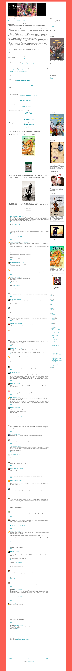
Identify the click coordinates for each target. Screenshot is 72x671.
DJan (11, 383)
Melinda (11, 488)
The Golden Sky (29, 112)
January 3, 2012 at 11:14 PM (18, 596)
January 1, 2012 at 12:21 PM (15, 224)
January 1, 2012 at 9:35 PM (19, 468)
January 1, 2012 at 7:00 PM (18, 434)
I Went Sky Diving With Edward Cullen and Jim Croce (19, 77)
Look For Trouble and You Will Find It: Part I (18, 71)
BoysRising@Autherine (14, 525)
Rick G (11, 397)
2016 (52, 309)
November (53, 316)
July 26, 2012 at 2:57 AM (18, 608)
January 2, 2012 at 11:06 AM (19, 519)
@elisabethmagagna (55, 26)
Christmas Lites (28, 113)
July (52, 321)
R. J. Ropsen (12, 390)
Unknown (11, 269)
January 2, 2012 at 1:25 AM (17, 488)
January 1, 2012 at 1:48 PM (17, 299)
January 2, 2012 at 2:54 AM (18, 511)
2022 (52, 301)
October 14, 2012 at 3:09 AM (18, 625)
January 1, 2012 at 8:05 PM (18, 446)
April (53, 325)
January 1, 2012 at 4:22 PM (17, 372)
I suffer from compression (55, 346)
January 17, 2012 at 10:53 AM (20, 603)
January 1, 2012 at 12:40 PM (24, 242)
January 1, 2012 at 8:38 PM (16, 454)
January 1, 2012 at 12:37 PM (20, 230)
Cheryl (11, 582)
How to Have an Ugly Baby (28, 90)
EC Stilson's (14, 6)
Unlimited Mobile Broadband (22, 613)
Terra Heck (12, 511)
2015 (52, 310)
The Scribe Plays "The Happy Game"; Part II (56, 340)
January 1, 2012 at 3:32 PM (24, 356)
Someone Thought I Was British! (23, 80)
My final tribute (28, 128)
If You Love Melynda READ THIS (56, 330)
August (53, 320)
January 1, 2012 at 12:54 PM (20, 262)
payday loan (16, 621)
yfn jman (11, 299)
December (53, 315)
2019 (52, 305)
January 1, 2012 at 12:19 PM (20, 216)
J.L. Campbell (12, 439)
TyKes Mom (12, 446)
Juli (11, 454)
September (53, 319)
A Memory (53, 345)
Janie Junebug (12, 307)
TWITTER (51, 77)
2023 (52, 300)
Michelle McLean (13, 262)
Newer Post (10, 658)
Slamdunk (12, 480)
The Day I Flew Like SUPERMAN (56, 355)
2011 (52, 368)
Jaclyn (11, 366)
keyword (17, 628)
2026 (52, 296)
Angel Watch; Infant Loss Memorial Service (28, 100)
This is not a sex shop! (28, 58)
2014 (52, 311)
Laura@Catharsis (13, 216)
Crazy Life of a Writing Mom (14, 242)
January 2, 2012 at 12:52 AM (18, 480)
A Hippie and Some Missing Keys (56, 331)
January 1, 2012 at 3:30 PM (18, 348)
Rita (11, 407)
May (52, 324)
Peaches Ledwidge (13, 603)
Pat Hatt (11, 372)
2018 (52, 306)
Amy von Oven (12, 468)
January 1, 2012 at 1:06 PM (16, 285)
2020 (52, 304)
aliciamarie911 (12, 519)
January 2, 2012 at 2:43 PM (18, 531)
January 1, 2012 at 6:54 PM (18, 416)
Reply (11, 221)
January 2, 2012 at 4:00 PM (16, 551)
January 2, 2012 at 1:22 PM (22, 525)
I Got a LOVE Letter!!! (55, 354)
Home (9, 16)
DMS (11, 551)
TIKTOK (51, 78)
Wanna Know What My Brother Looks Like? (28, 95)
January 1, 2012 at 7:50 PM (19, 439)
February (53, 328)
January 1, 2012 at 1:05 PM (18, 269)
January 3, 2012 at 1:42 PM (18, 589)
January (53, 329)
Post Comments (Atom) (30, 661)
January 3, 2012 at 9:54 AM (17, 582)
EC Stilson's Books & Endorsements (17, 16)
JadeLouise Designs (13, 541)
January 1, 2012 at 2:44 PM (18, 323)
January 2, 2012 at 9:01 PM (18, 562)
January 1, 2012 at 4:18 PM (17, 366)
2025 (52, 297)
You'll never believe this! (55, 335)
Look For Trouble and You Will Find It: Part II (18, 69)
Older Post (46, 658)
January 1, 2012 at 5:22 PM (17, 397)
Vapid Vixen (12, 323)
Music (24, 16)
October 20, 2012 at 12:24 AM (18, 632)
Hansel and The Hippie (28, 85)
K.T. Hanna (12, 348)
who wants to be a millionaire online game (22, 639)
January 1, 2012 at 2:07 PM (19, 307)
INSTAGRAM (52, 79)
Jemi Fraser (12, 434)
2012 (52, 314)
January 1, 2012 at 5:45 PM (16, 407)
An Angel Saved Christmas (28, 119)
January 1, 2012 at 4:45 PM (19, 390)
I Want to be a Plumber (55, 336)
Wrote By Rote (12, 578)
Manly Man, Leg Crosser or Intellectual (28, 63)
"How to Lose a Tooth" (55, 347)
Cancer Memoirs (29, 16)
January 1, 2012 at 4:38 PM (16, 383)
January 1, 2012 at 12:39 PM (18, 236)
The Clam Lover (54, 358)
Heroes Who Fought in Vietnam (28, 106)
